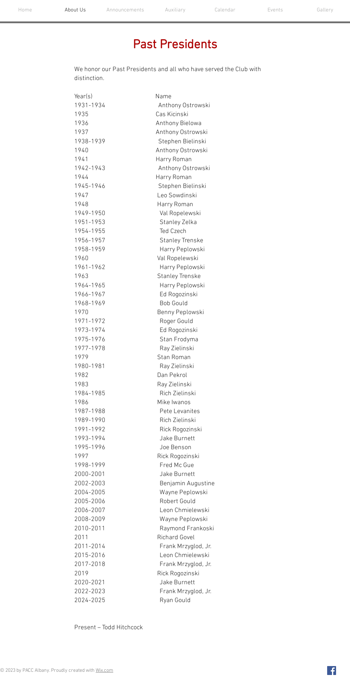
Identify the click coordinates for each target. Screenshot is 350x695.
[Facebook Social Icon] (331, 670)
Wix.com (104, 670)
